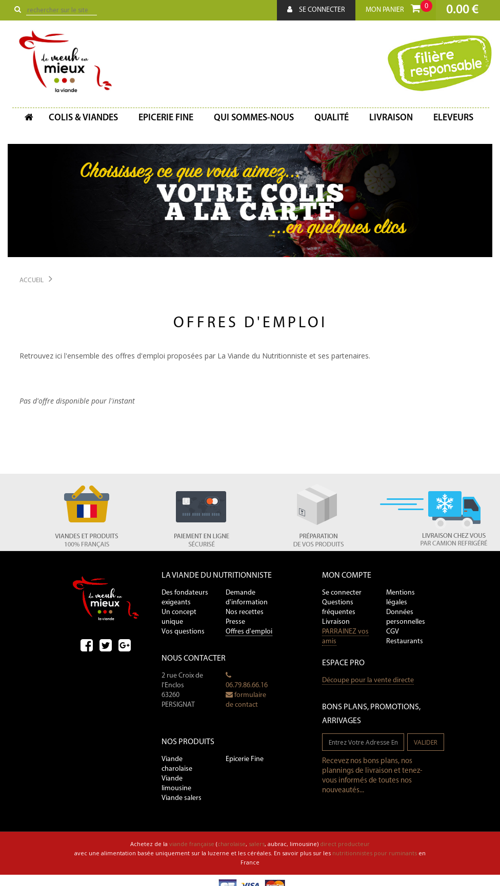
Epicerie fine (165, 118)
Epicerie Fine (245, 759)
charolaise (231, 844)
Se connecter (316, 10)
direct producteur (345, 844)
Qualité (331, 118)
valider (425, 742)
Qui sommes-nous (254, 118)
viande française (191, 844)
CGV (392, 632)
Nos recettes (245, 612)
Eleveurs (453, 118)
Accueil (31, 280)
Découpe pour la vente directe (368, 680)
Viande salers (182, 798)
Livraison (391, 118)
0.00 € (462, 10)
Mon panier (399, 7)
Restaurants (404, 641)
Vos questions (183, 632)
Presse (235, 622)
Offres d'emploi (249, 632)
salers (257, 844)
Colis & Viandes (83, 118)
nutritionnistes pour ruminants (374, 853)
